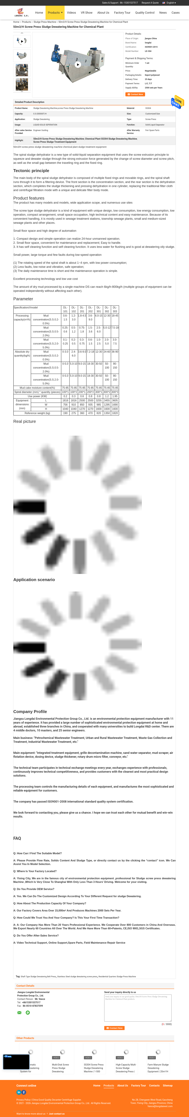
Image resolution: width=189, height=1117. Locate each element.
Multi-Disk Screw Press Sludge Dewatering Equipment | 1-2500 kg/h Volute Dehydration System (62, 1073)
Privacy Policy (23, 1099)
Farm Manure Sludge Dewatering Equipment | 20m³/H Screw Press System (158, 1069)
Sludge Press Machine (45, 22)
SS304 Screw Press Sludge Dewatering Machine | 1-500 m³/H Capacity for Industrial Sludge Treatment (94, 1073)
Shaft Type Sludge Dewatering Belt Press (38, 976)
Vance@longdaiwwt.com (160, 1106)
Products (54, 12)
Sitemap (168, 1085)
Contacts (154, 1085)
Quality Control (145, 12)
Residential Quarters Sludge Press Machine (117, 976)
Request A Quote (150, 2)
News (163, 12)
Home (39, 12)
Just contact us (57, 1113)
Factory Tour (122, 12)
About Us (103, 12)
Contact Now (137, 94)
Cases (176, 12)
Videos (71, 12)
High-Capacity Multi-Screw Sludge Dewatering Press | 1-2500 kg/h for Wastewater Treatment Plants (126, 1073)
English (171, 2)
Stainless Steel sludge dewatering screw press (77, 976)
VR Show (86, 12)
